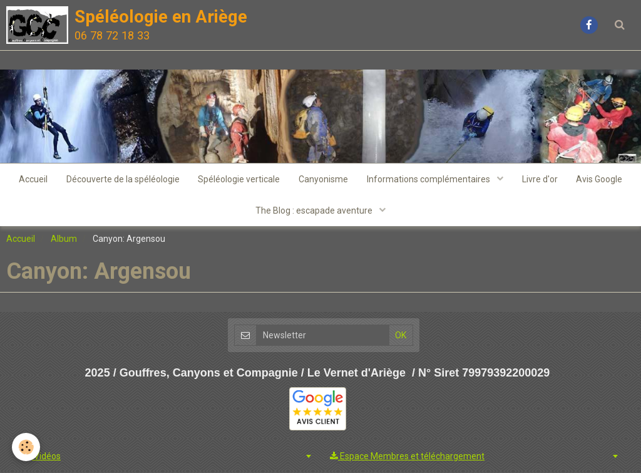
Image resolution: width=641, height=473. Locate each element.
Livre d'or (540, 179)
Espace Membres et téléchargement (407, 457)
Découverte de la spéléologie (122, 179)
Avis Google (600, 179)
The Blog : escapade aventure (314, 210)
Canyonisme (323, 179)
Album (64, 239)
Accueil (32, 179)
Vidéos (42, 457)
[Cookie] (27, 447)
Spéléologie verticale (239, 179)
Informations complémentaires (429, 179)
